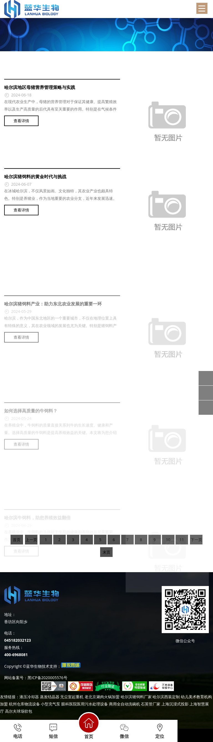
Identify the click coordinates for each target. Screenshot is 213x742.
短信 (53, 731)
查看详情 (21, 124)
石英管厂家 (150, 704)
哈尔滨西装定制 (166, 696)
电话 (18, 731)
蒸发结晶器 (49, 696)
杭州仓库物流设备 (24, 704)
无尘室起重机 (71, 696)
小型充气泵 (50, 704)
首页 (89, 725)
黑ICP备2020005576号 (47, 677)
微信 (124, 731)
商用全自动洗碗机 (124, 704)
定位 (160, 731)
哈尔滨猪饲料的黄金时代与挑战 (35, 184)
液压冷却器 (29, 696)
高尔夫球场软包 (18, 711)
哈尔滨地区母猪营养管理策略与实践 (39, 91)
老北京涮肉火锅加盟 (102, 696)
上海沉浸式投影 (175, 704)
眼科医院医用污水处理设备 (84, 704)
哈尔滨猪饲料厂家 (136, 696)
